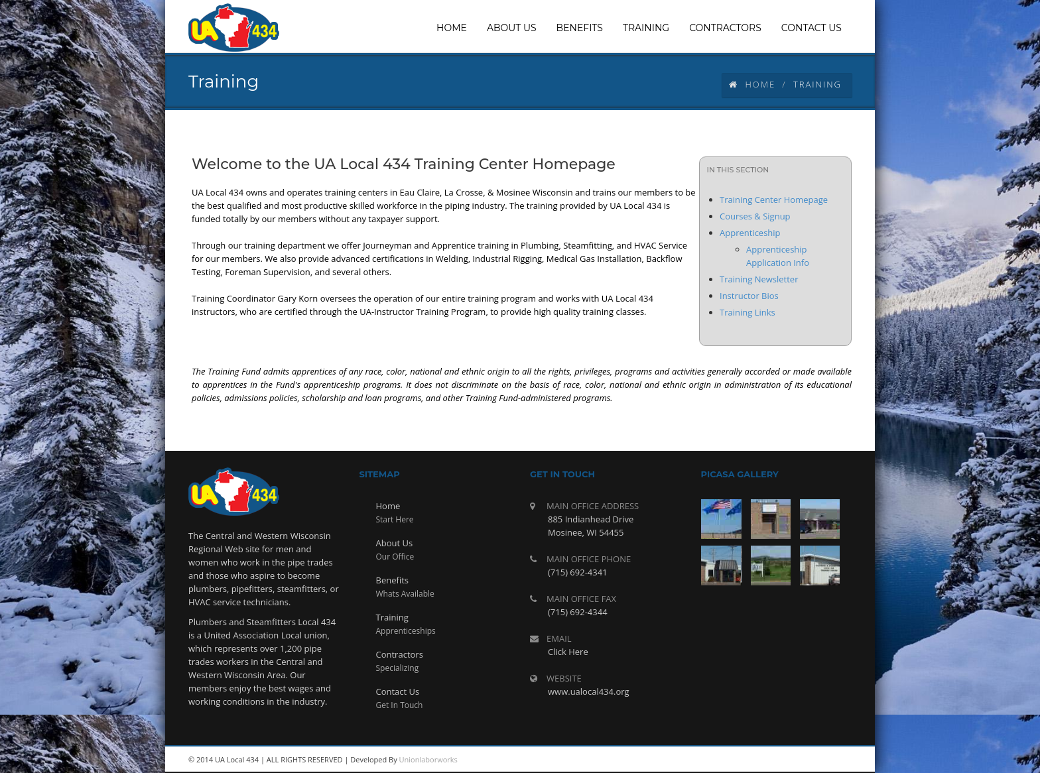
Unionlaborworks (428, 759)
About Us (394, 543)
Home (752, 84)
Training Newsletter (759, 279)
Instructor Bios (749, 296)
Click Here (568, 652)
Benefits (392, 580)
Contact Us (398, 691)
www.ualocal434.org (588, 691)
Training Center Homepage (774, 200)
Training (392, 617)
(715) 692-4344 (578, 612)
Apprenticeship (750, 233)
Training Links (747, 312)
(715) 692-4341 (578, 572)
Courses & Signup (755, 216)
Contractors (399, 654)
